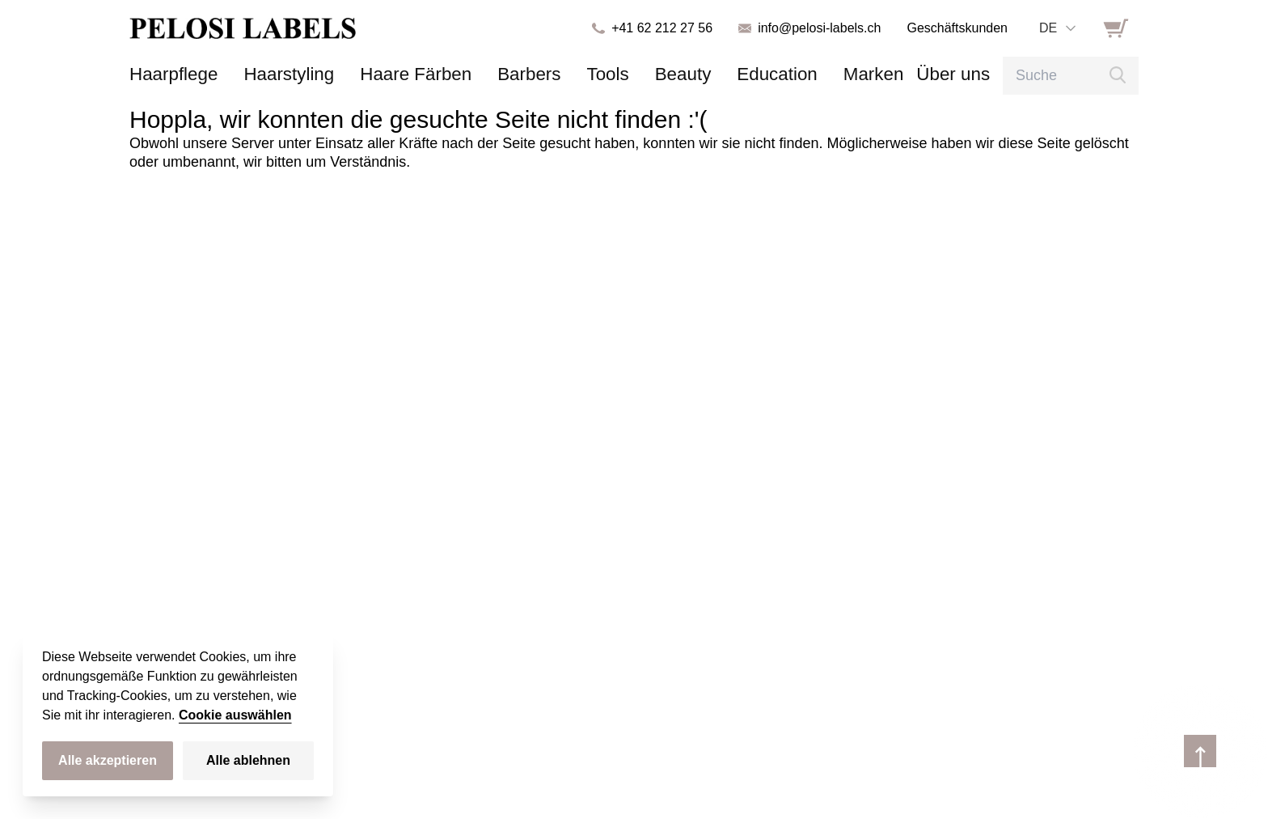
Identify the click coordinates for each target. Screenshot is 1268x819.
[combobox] (1056, 28)
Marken (793, 74)
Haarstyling (270, 74)
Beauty (622, 74)
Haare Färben (382, 74)
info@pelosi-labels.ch (819, 28)
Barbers (483, 74)
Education (707, 74)
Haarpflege (167, 74)
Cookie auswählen (235, 715)
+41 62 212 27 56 (661, 28)
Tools (554, 74)
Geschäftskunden (957, 28)
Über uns (863, 74)
